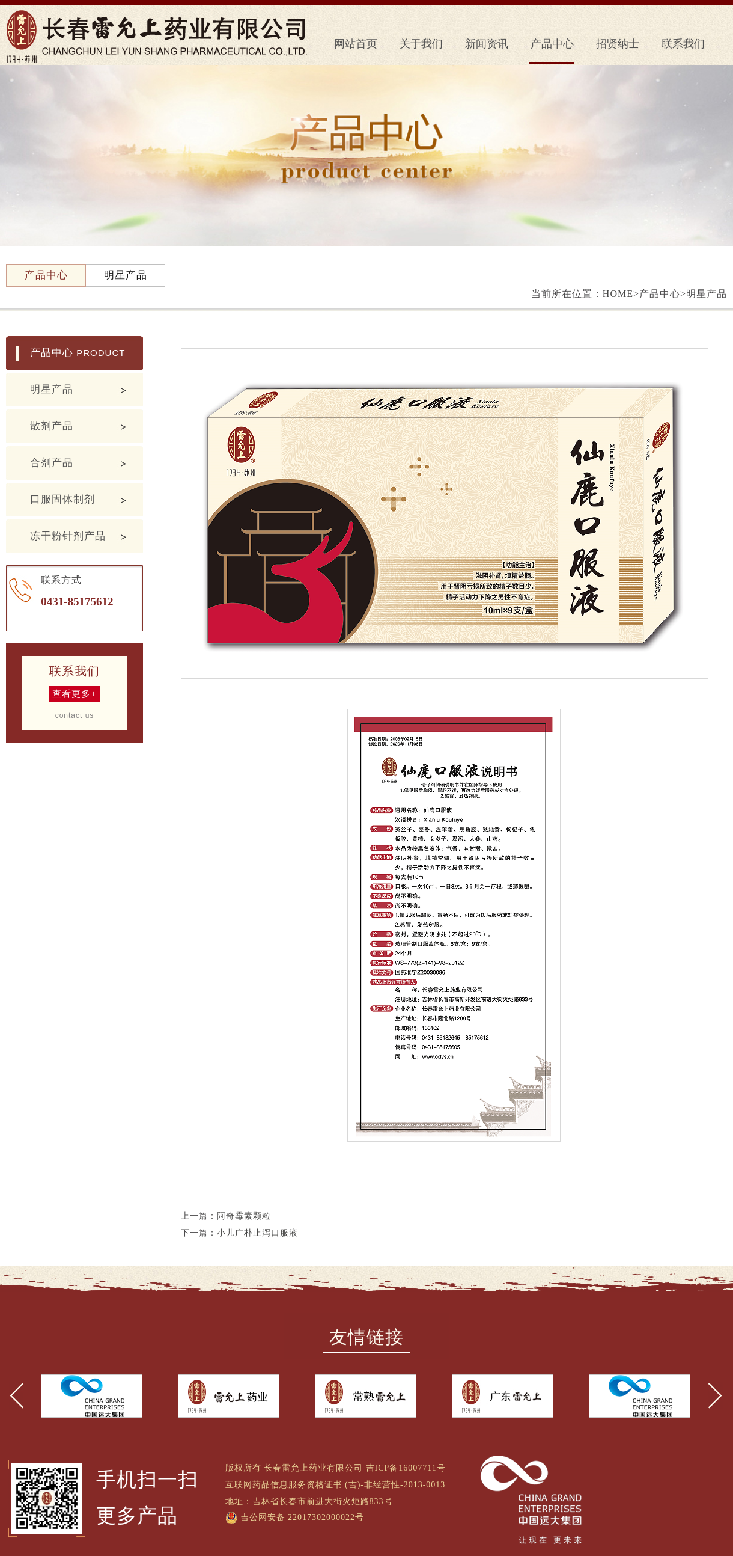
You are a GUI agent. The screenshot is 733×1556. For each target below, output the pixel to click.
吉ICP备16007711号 (406, 1467)
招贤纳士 (617, 44)
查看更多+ (74, 694)
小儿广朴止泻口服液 (257, 1232)
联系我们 (683, 44)
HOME (618, 294)
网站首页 (355, 44)
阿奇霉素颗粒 (244, 1216)
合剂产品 (51, 462)
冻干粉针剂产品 (68, 536)
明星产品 (51, 389)
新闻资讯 (486, 44)
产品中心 (552, 44)
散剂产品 (51, 426)
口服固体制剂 (62, 499)
